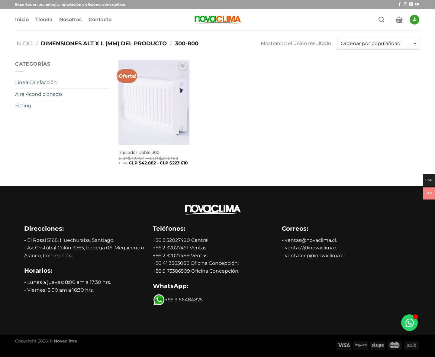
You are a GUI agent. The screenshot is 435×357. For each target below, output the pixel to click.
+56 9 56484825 (178, 300)
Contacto (100, 19)
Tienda (44, 19)
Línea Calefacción (36, 82)
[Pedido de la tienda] (378, 44)
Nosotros (70, 19)
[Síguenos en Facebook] (399, 4)
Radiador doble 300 (139, 152)
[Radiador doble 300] (153, 102)
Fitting (23, 106)
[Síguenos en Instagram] (405, 4)
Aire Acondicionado (38, 94)
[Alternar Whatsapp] (409, 322)
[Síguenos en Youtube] (417, 4)
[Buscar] (381, 19)
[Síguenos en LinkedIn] (411, 4)
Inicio (22, 19)
